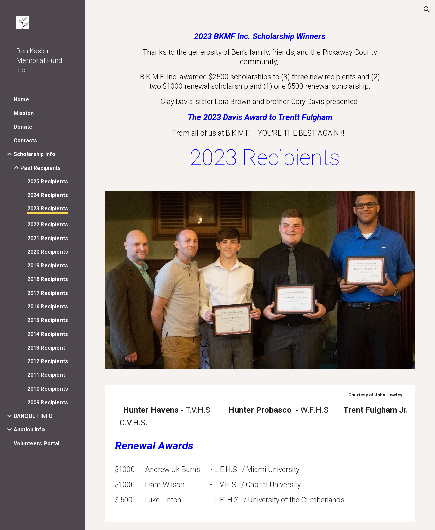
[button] (427, 9)
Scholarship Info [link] (34, 154)
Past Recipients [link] (40, 168)
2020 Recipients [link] (47, 252)
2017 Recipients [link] (47, 293)
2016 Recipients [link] (47, 306)
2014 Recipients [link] (47, 334)
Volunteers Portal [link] (36, 443)
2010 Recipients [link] (47, 389)
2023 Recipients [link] (47, 208)
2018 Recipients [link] (47, 279)
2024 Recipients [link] (47, 195)
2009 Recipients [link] (47, 402)
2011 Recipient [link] (46, 375)
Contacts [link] (25, 140)
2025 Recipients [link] (47, 181)
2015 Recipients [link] (47, 320)
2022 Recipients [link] (47, 224)
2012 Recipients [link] (47, 361)
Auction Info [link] (29, 429)
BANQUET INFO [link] (33, 416)
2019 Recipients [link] (47, 265)
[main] (260, 101)
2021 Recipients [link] (47, 238)
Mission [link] (24, 113)
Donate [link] (23, 127)
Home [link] (21, 99)
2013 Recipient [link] (46, 347)
